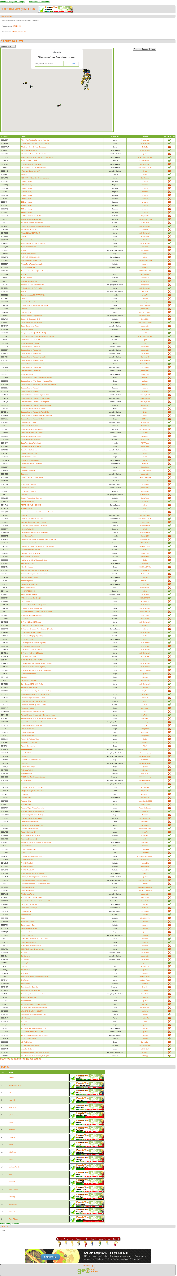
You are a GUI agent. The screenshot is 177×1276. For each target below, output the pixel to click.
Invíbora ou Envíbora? (28, 543)
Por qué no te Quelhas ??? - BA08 (32, 791)
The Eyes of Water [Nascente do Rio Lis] (34, 976)
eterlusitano (145, 825)
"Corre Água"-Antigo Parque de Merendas (35, 140)
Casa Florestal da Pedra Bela (31, 436)
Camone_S (145, 357)
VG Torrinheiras (26, 1042)
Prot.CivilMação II (27, 863)
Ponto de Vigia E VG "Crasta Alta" (32, 787)
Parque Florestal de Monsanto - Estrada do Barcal (38, 715)
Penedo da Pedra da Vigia (30, 739)
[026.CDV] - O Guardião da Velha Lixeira (35, 178)
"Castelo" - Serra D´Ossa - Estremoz (33, 147)
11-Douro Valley (26, 205)
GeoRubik (145, 914)
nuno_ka (145, 577)
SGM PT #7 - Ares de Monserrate (32, 949)
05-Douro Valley (26, 188)
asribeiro (145, 625)
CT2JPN (145, 433)
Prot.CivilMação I (26, 859)
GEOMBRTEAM (145, 598)
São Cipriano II (26, 911)
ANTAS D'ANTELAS (28, 267)
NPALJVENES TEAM (145, 157)
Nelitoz (145, 408)
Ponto (23, 784)
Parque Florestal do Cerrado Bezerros (34, 722)
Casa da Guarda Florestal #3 (31, 367)
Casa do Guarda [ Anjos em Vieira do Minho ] (36, 377)
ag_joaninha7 (144, 164)
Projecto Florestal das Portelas (31, 856)
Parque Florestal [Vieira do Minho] (32, 711)
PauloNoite (145, 994)
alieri (145, 253)
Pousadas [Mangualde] (29, 839)
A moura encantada (27, 240)
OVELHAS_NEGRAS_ (145, 856)
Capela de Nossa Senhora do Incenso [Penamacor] (38, 336)
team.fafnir (145, 405)
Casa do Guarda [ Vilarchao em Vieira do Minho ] (37, 381)
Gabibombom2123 (145, 587)
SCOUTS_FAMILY (145, 312)
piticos (145, 257)
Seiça (23, 918)
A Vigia (23, 250)
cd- (145, 711)
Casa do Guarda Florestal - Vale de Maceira (36, 405)
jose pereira (145, 284)
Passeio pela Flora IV (28, 735)
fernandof (145, 939)
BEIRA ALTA (145, 281)
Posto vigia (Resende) (28, 832)
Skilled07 (145, 391)
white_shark (145, 618)
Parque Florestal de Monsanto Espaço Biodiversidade (39, 718)
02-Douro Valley (26, 185)
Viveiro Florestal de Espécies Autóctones (35, 1052)
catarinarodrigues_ (145, 753)
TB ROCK (24, 973)
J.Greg (145, 302)
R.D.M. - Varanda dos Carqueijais (32, 873)
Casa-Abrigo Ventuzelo (29, 453)
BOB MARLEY (26, 312)
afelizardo (145, 264)
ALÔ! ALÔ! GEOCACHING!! (30, 257)
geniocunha (145, 556)
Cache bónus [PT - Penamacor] (31, 322)
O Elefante (24, 618)
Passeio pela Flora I (27, 729)
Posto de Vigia (26, 797)
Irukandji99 (145, 536)
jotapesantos (145, 309)
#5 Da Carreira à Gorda (29, 161)
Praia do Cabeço (26, 846)
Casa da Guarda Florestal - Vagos (32, 364)
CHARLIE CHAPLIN (28, 470)
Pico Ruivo (24, 763)
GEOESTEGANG (145, 271)
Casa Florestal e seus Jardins (31, 446)
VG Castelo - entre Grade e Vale (32, 1032)
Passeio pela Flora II (28, 732)
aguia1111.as (13, 1189)
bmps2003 (145, 216)
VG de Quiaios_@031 (28, 1038)
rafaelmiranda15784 (145, 801)
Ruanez (145, 815)
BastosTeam (145, 446)
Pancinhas (145, 760)
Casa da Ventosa (27, 374)
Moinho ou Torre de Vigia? (30, 584)
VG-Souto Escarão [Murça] (30, 1045)
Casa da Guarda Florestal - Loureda (33, 357)
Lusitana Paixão (145, 546)
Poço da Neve (26, 780)
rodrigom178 (145, 570)
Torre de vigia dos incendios (30, 990)
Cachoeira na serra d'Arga (30, 326)
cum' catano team (145, 429)
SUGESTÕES (17, 26)
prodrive (11, 1078)
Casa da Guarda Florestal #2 (31, 350)
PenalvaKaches (145, 539)
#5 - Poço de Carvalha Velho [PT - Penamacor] (37, 157)
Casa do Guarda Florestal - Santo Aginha (35, 402)
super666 (12, 1100)
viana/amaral (145, 236)
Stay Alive (24, 966)
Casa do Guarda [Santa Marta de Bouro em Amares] (38, 384)
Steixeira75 (145, 822)
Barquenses (13, 1204)
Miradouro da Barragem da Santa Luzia (34, 570)
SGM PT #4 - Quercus (28, 942)
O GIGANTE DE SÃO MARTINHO (32, 625)
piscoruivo (144, 987)
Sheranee (145, 983)
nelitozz (145, 377)
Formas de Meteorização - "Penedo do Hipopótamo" (38, 512)
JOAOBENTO (145, 918)
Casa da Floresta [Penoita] (30, 343)
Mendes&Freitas (144, 315)
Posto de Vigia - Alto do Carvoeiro (32, 808)
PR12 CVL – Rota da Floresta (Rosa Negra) (36, 842)
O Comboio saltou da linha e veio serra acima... (37, 612)
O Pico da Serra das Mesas (30, 646)
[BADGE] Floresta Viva (19, 32)
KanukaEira (145, 859)
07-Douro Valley (26, 195)
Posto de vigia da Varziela (29, 822)
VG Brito (24, 1025)
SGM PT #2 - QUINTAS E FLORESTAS (34, 939)
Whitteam (12, 1130)
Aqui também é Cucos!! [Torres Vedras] (34, 271)
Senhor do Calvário (27, 921)
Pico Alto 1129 (26, 753)
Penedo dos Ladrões (28, 746)
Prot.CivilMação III (27, 866)
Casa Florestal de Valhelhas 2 (31, 443)
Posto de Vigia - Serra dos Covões (32, 811)
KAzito (145, 460)
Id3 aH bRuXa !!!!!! (27, 529)
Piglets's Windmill (27, 770)
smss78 (145, 295)
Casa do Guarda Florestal (29, 388)
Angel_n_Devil (145, 150)
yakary (145, 873)
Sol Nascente (25, 956)
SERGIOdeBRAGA (144, 567)
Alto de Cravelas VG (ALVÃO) (31, 260)
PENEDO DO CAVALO (29, 742)
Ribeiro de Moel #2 (27, 890)
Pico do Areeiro (26, 756)
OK (73, 64)
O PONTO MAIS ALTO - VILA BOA (33, 660)
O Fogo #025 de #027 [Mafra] (31, 622)
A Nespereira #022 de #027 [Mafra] (33, 243)
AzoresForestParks (144, 880)
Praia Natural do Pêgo (28, 849)
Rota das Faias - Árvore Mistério (32, 897)
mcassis (145, 935)
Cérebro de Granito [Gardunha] (31, 463)
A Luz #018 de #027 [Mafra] (30, 233)
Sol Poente (24, 959)
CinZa (145, 512)
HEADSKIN (145, 849)
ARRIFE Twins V (26, 278)
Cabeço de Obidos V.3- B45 (30, 319)
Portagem (24, 794)
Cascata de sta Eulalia (28, 457)
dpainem (145, 973)
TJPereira (145, 997)
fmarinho (145, 247)
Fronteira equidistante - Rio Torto (32, 519)
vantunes (145, 463)
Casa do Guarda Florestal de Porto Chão (35, 412)
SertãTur (145, 811)
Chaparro (24, 467)
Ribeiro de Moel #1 (27, 887)
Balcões (23, 291)
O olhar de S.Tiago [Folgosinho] (31, 636)
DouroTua (145, 832)
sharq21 (11, 1159)
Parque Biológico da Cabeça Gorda (33, 698)
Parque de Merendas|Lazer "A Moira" (33, 704)
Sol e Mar (24, 952)
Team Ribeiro (144, 773)
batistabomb (145, 422)
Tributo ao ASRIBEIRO (28, 997)
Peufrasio (12, 1137)
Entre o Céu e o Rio (27, 488)
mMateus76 (145, 797)
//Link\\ (145, 240)
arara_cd (145, 1004)
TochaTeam (145, 426)
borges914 (145, 581)
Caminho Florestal (27, 329)
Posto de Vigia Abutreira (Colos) (32, 815)
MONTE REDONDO (28, 591)
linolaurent (145, 835)
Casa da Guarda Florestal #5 (31, 353)
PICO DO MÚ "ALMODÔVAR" (31, 760)
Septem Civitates (26, 935)
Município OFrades (145, 828)
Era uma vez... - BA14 (28, 491)
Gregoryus (145, 250)
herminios (145, 883)
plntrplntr (145, 181)
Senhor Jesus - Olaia (28, 925)
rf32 (145, 343)
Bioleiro (145, 267)
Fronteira (24, 515)
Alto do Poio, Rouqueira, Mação (31, 264)
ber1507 (145, 698)
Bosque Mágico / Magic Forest (31, 315)
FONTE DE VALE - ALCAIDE (31, 505)
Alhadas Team (145, 360)
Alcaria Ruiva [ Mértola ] (29, 253)
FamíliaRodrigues (145, 670)
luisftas (145, 784)
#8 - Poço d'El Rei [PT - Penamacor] (33, 167)
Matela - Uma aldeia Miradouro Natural (34, 560)
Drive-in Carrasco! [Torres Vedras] (32, 477)
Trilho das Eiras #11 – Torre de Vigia (33, 1004)
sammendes (145, 278)
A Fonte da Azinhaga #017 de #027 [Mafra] (35, 226)
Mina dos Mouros (27, 567)
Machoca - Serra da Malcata (30, 553)
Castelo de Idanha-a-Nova (30, 460)
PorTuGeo (144, 715)
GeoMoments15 (145, 161)
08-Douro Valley (26, 198)
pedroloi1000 (144, 274)
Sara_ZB (12, 1211)
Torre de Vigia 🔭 (27, 983)
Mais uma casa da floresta (30, 556)
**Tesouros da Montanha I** (30, 171)
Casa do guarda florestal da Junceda (33, 408)
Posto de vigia (26, 801)
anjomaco (145, 154)
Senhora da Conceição (29, 928)
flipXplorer (144, 691)
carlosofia (145, 388)
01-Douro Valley (26, 181)
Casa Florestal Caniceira (29, 426)
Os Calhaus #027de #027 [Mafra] (32, 684)
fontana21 (12, 1182)
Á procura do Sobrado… (29, 247)
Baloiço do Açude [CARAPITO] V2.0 (33, 295)
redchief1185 (144, 1049)
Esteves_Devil (145, 395)
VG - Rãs (24, 1021)
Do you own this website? (45, 64)
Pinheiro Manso (26, 773)
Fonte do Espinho (27, 508)
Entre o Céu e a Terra (28, 484)
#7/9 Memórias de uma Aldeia (31, 164)
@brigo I (24, 174)
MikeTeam (12, 1152)
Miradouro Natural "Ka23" (29, 577)
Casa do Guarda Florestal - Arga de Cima (35, 395)
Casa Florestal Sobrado (29, 450)
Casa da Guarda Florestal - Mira (32, 360)
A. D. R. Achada (145, 143)
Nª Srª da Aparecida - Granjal (31, 598)
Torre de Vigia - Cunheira (29, 987)
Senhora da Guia (26, 932)
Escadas (24, 494)
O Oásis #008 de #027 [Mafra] (31, 632)
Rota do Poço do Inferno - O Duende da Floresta (37, 901)
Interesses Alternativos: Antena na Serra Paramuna (38, 539)
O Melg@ (28, 9)
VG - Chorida (25, 1018)
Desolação (24, 474)
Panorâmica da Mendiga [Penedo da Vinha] (35, 691)
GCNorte (145, 419)
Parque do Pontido (27, 708)
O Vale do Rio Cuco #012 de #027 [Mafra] (35, 143)
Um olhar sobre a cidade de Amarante (34, 1007)
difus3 (145, 174)
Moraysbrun (145, 708)
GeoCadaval (145, 178)
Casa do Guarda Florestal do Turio (32, 419)
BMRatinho (145, 680)
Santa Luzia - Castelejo (29, 908)
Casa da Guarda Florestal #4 (31, 371)
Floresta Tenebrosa (27, 501)
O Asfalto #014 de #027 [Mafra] (31, 608)
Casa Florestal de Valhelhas (30, 439)
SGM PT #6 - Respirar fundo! (31, 945)
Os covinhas (145, 694)
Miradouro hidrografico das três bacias (34, 574)
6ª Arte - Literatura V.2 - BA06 (31, 216)
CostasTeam (145, 329)
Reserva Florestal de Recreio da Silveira (34, 880)
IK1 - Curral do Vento (28, 536)
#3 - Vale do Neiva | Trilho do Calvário (33, 154)
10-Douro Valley (26, 202)
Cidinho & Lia (144, 494)
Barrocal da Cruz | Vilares (29, 302)
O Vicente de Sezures (28, 673)
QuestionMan (144, 1007)
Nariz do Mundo (26, 601)
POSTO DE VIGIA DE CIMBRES (32, 825)
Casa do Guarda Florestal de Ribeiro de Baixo (36, 415)
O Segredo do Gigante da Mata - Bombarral (35, 670)
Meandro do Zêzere (27, 563)
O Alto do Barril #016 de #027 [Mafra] (33, 605)
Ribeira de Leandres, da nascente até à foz (35, 883)
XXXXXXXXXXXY (145, 777)
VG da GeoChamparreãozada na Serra (34, 1035)
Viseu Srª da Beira (27, 1049)
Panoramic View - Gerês (29, 687)
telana (145, 457)
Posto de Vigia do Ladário (29, 828)
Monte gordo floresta (28, 587)
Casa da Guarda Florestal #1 (31, 346)
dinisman (145, 846)
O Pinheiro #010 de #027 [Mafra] (32, 653)
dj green (145, 990)
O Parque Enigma (27, 639)
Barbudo (24, 298)
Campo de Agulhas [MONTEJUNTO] (33, 333)
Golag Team (145, 584)
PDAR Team (145, 439)
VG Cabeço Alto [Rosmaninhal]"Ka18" (34, 1028)
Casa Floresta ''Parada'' (29, 422)
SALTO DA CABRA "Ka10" (30, 904)
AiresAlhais (145, 140)
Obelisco (24, 677)
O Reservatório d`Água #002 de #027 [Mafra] (36, 663)
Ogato (145, 340)
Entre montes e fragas (28, 481)
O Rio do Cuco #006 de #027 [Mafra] (33, 667)
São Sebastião (26, 914)
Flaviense (145, 229)
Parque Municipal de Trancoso (31, 725)
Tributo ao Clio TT (27, 1001)
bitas (10, 1174)
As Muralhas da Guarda (29, 281)
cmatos (144, 550)
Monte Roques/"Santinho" (29, 594)
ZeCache (145, 147)
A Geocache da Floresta (29, 229)
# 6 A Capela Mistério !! (29, 150)
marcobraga (145, 722)
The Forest (24, 980)
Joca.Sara (144, 436)
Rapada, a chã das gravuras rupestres (34, 877)
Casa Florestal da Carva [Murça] (32, 429)
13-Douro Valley (26, 209)
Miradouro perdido (27, 581)
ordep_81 (145, 1052)
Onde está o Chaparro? (29, 680)
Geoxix (145, 639)
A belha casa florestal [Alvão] (31, 219)
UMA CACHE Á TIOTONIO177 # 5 (32, 1011)
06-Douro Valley (26, 192)
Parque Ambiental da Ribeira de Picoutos (35, 694)
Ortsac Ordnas (145, 804)
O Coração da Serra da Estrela (31, 615)
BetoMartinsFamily (15, 1085)
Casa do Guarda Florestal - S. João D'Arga (35, 398)
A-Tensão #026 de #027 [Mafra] (31, 288)
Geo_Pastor (145, 615)
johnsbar (145, 291)
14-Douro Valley (26, 212)
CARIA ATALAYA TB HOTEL (30, 340)
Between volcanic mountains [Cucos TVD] (35, 305)
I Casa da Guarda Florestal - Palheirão (34, 525)
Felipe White (145, 333)
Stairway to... (25, 963)
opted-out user (14, 1115)
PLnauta (145, 501)
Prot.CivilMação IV (27, 870)
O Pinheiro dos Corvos (28, 656)
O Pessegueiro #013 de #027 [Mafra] (33, 643)
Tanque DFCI (25, 970)
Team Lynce (145, 222)
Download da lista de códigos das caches (20, 1059)
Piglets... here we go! (28, 766)
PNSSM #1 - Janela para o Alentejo (33, 777)
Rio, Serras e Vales (27, 894)
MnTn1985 (145, 543)
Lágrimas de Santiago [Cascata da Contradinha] (37, 546)
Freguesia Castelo (145, 808)
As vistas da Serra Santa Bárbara (32, 284)
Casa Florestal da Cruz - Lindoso (32, 433)
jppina (145, 963)
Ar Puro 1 (24, 274)
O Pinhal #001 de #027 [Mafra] (31, 649)
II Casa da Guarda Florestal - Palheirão (34, 532)
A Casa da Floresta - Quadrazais (32, 222)
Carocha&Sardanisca (145, 887)
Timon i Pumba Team (145, 219)
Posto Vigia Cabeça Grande (30, 835)
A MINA (23, 236)
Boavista (24, 309)
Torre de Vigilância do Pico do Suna (33, 994)
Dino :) (145, 171)
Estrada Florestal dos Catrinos (31, 498)
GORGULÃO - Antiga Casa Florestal (33, 522)
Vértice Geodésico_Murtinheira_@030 (34, 1014)
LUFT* (11, 1092)
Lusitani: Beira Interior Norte (30, 550)
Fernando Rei (145, 515)
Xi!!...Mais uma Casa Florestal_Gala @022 (35, 1056)
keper (145, 749)
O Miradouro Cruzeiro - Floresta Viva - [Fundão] (37, 629)
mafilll (11, 1122)
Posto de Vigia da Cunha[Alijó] (31, 818)
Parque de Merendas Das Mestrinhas (33, 701)
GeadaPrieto (145, 467)
